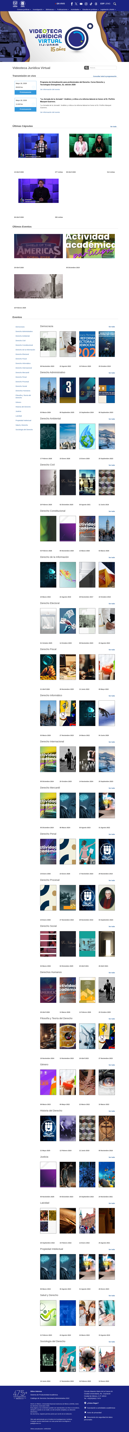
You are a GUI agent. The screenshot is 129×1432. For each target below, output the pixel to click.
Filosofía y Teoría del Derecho (23, 396)
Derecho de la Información (25, 350)
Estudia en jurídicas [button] (91, 9)
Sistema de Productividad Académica (44, 1395)
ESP (102, 4)
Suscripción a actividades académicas (99, 1408)
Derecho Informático (23, 363)
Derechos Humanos (23, 391)
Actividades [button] (76, 9)
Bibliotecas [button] (50, 9)
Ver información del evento (50, 89)
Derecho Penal (21, 377)
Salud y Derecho (22, 425)
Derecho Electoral (22, 354)
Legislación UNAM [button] (108, 9)
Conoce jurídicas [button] (24, 9)
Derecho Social (21, 386)
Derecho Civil (20, 340)
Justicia (18, 411)
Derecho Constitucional (24, 345)
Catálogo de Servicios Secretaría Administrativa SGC (50, 1398)
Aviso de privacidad (93, 1412)
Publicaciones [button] (63, 9)
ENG (108, 4)
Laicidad (19, 416)
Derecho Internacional (24, 368)
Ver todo (113, 126)
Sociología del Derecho (24, 429)
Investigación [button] (38, 9)
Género (18, 402)
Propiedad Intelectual (23, 420)
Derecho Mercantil (22, 372)
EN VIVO (60, 4)
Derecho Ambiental (23, 336)
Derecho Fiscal (21, 359)
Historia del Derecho (23, 407)
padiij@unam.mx (35, 1423)
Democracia (20, 327)
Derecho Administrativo (24, 331)
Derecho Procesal (22, 382)
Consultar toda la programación (104, 76)
